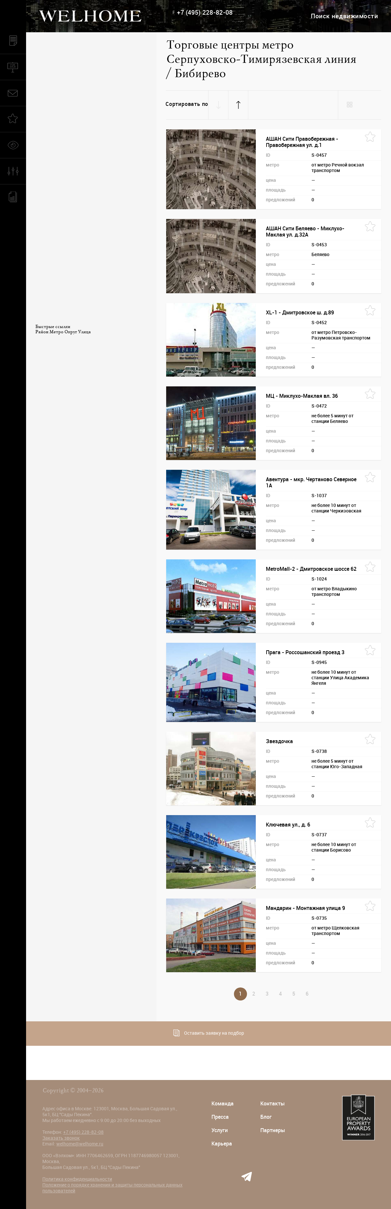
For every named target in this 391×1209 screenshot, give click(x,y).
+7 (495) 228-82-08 (205, 12)
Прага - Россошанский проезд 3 (305, 652)
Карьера (221, 1144)
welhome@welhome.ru (79, 1143)
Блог (266, 1117)
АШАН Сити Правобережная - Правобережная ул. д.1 (302, 142)
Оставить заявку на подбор (208, 1032)
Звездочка (279, 741)
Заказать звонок (61, 1138)
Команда (222, 1104)
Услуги (219, 1130)
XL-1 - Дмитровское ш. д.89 (300, 312)
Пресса (220, 1117)
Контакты (272, 1104)
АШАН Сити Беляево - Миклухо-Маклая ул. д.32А (305, 231)
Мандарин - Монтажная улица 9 (305, 908)
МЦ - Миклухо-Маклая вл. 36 (302, 396)
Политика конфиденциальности (77, 1179)
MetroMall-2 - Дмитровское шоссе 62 (311, 569)
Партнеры (272, 1130)
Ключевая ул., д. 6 (288, 825)
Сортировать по (187, 104)
